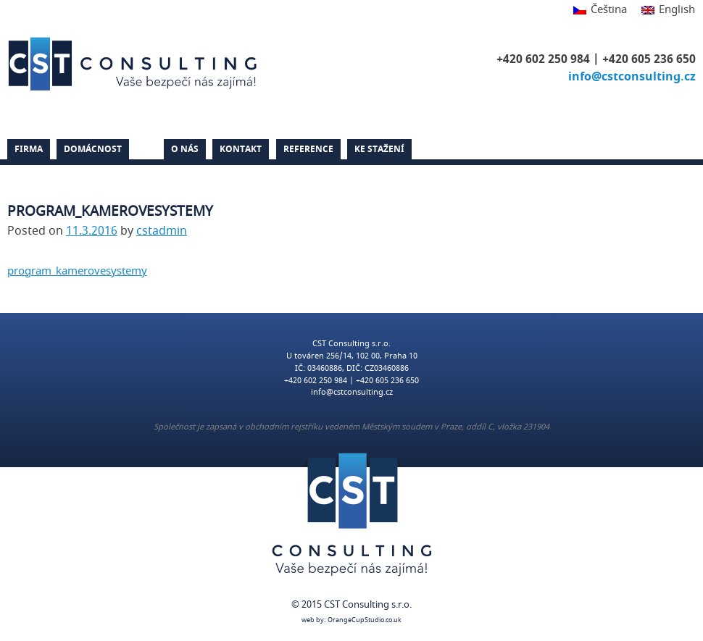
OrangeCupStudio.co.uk (365, 620)
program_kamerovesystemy (77, 271)
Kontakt (241, 149)
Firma (28, 149)
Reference (308, 149)
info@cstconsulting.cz (632, 76)
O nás (185, 149)
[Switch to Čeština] (600, 10)
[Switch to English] (664, 10)
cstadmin (161, 231)
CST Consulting (134, 63)
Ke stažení (379, 149)
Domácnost (93, 149)
